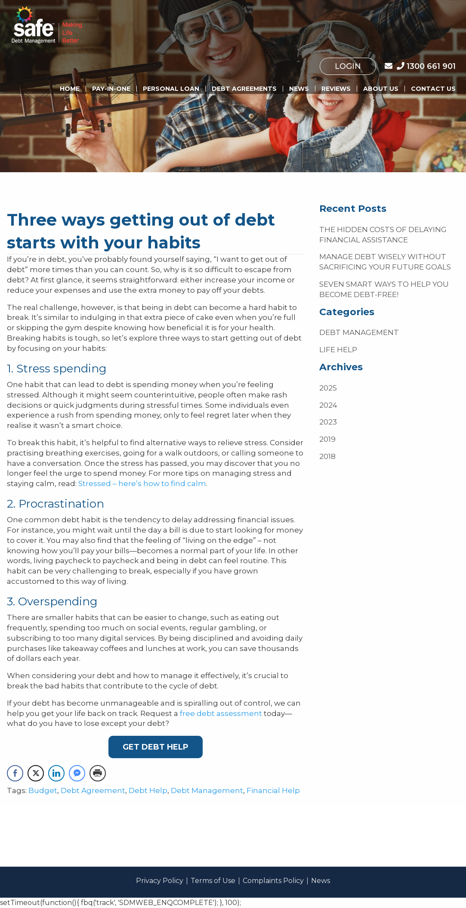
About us (380, 89)
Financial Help (273, 790)
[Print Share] (97, 773)
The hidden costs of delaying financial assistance (383, 234)
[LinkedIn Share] (56, 773)
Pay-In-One (111, 89)
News (299, 89)
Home (70, 89)
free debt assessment (221, 713)
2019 (327, 439)
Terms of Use (213, 880)
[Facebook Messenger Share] (77, 773)
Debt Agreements (244, 89)
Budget (42, 790)
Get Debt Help (155, 747)
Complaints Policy (273, 880)
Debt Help (148, 790)
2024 (328, 405)
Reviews (336, 89)
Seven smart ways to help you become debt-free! (384, 289)
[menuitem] (348, 66)
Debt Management (207, 790)
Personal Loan (171, 89)
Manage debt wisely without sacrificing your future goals (385, 261)
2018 (327, 456)
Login (348, 66)
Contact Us (433, 89)
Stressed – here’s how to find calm (142, 483)
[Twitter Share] (36, 773)
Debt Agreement (93, 790)
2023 (328, 422)
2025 (328, 388)
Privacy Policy (159, 880)
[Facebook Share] (15, 773)
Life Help (338, 349)
